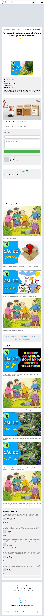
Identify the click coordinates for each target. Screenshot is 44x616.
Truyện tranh (23, 604)
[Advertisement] (22, 14)
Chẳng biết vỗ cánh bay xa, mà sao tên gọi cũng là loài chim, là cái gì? (21, 268)
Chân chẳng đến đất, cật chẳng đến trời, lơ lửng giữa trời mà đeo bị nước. (22, 440)
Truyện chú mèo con (9, 29)
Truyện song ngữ (34, 338)
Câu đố (11, 81)
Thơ (15, 341)
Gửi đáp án (22, 153)
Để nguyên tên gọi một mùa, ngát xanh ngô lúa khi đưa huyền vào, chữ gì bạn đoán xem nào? (21, 376)
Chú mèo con (23, 601)
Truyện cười (14, 338)
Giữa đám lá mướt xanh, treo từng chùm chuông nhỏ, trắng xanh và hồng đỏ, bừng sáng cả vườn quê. (22, 469)
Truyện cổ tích (23, 338)
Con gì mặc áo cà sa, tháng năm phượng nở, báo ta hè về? (20, 297)
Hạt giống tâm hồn (24, 341)
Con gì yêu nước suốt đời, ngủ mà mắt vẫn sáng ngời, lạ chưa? (21, 411)
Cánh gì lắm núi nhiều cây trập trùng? (14, 332)
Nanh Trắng (12, 79)
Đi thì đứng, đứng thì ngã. (10, 240)
